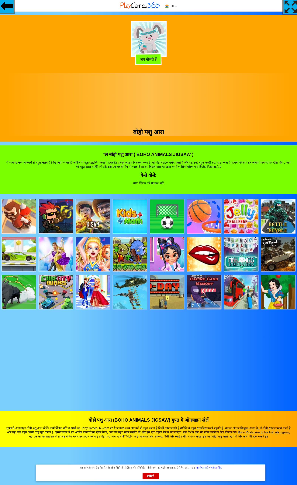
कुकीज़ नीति (216, 467)
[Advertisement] (148, 99)
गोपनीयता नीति (202, 467)
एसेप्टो (150, 476)
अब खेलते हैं (148, 60)
